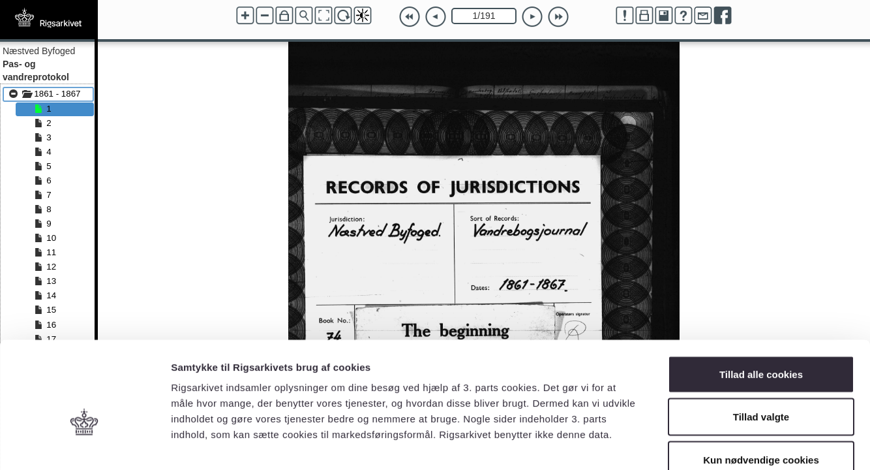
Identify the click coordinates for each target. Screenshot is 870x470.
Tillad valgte (761, 341)
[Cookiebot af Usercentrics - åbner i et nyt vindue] (84, 444)
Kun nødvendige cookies (761, 384)
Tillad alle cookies (761, 298)
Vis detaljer (678, 444)
